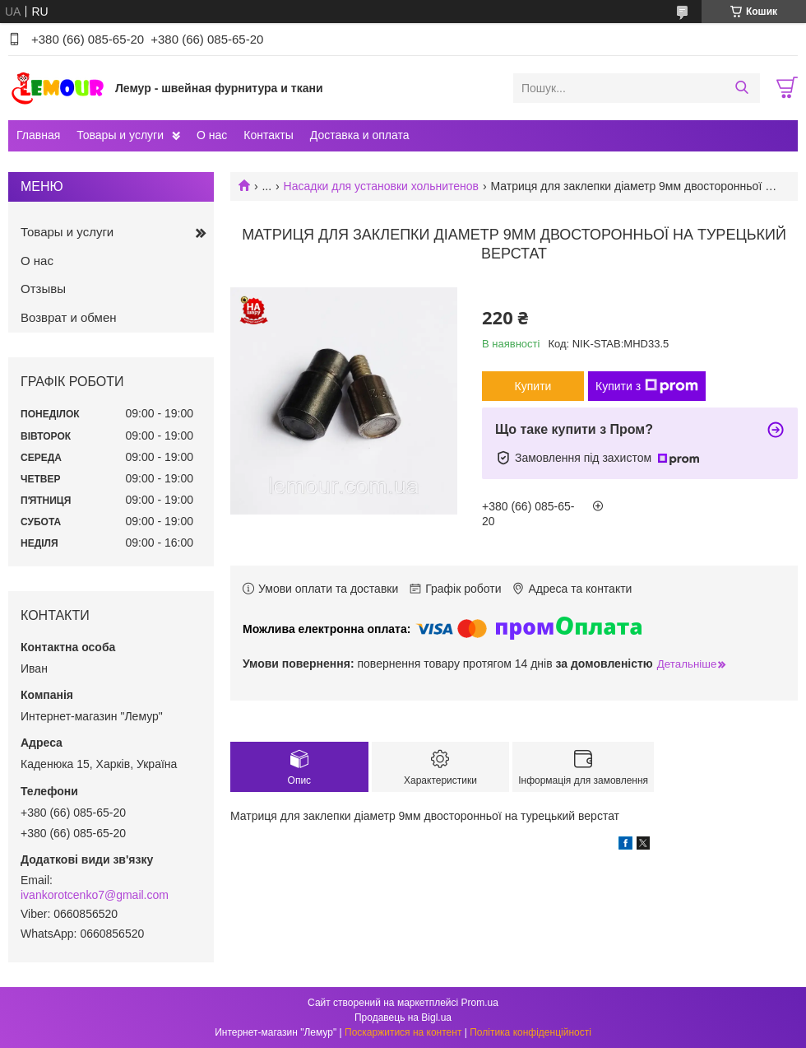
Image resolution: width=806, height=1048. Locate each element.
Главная (38, 135)
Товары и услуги (120, 135)
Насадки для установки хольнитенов (381, 186)
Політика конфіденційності (530, 1032)
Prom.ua (479, 1002)
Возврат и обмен (69, 317)
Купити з (646, 386)
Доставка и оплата (360, 135)
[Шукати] (741, 88)
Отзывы (43, 289)
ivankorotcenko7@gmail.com (95, 894)
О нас (212, 135)
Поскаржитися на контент (403, 1032)
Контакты (268, 135)
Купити (533, 386)
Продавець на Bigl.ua (403, 1017)
